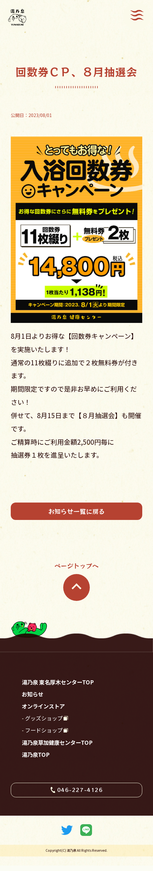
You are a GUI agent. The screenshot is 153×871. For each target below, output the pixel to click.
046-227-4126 (80, 802)
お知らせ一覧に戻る (76, 512)
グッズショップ (46, 725)
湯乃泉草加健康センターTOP (61, 752)
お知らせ (34, 699)
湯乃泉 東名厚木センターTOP (62, 685)
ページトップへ (76, 583)
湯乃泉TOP (37, 765)
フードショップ (46, 738)
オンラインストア (46, 712)
